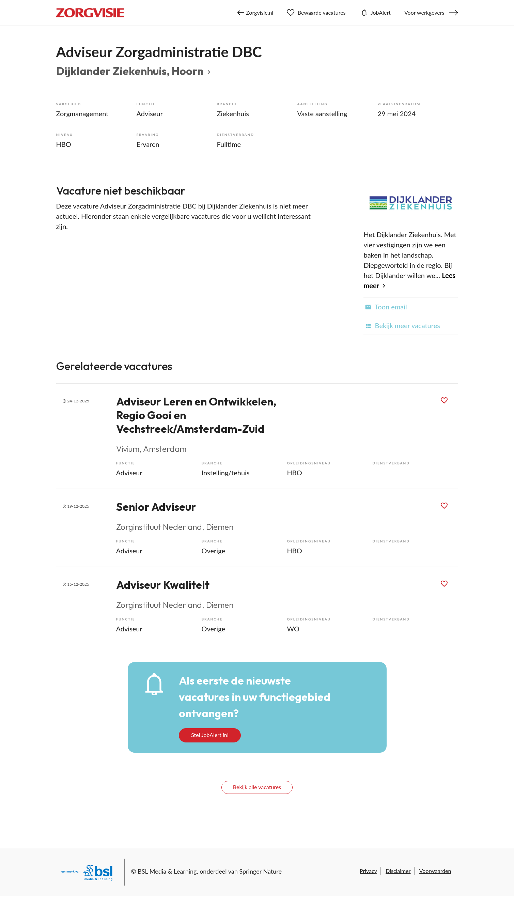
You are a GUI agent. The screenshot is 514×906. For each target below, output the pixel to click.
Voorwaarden (435, 870)
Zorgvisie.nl (255, 12)
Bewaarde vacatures (316, 12)
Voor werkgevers (424, 12)
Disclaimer (398, 870)
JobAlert (375, 12)
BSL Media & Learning (167, 871)
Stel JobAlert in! (210, 735)
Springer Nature (260, 871)
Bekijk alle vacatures (257, 787)
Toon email (385, 307)
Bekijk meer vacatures (401, 325)
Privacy (368, 870)
